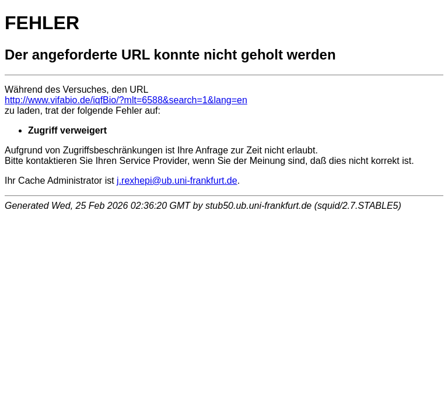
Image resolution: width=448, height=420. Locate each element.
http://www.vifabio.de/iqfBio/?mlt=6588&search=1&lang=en (126, 100)
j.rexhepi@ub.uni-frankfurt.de (177, 181)
